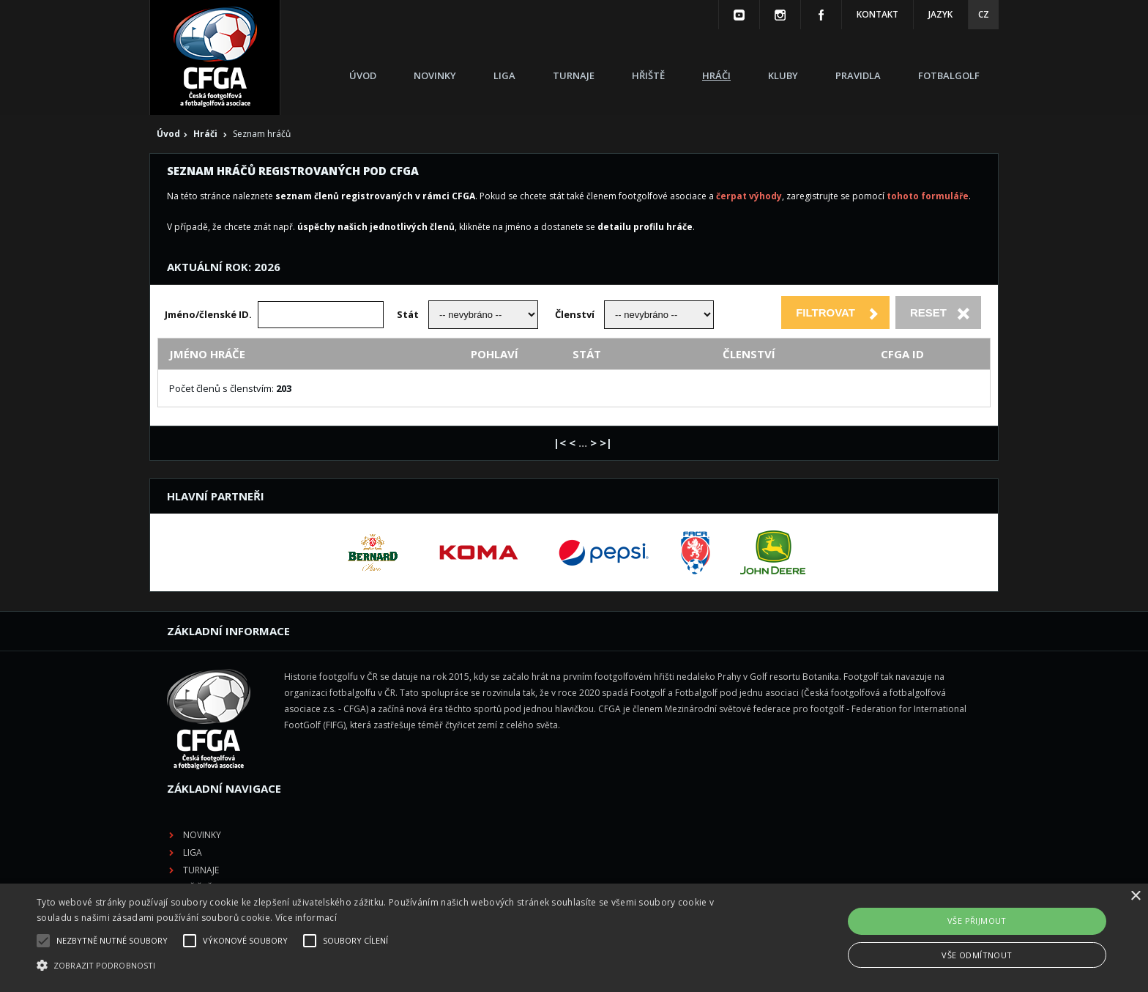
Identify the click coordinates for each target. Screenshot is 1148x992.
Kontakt (877, 14)
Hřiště (648, 75)
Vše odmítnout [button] (977, 955)
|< (560, 442)
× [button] (1135, 896)
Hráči (716, 75)
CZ (983, 14)
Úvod (362, 75)
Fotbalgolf (949, 75)
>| (606, 442)
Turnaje (573, 75)
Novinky (435, 75)
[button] (386, 966)
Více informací (306, 917)
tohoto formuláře (928, 196)
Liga (504, 75)
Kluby (783, 75)
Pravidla (858, 75)
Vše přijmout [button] (977, 920)
